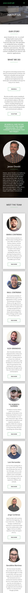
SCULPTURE (14, 114)
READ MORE (14, 264)
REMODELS (14, 89)
